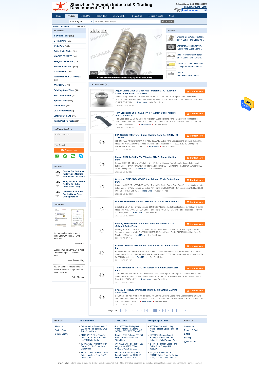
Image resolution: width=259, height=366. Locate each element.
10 (169, 310)
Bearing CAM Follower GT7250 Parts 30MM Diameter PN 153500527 (129, 337)
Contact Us (137, 16)
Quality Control (119, 16)
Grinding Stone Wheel (64, 90)
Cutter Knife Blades (63, 51)
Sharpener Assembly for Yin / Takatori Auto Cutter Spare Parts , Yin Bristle (189, 47)
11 (174, 310)
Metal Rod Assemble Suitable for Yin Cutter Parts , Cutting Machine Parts (190, 56)
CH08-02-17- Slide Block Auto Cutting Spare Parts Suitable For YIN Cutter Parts (190, 65)
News (171, 16)
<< (128, 310)
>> (180, 310)
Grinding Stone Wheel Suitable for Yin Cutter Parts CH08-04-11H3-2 (190, 38)
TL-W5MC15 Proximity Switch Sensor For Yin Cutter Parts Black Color (94, 346)
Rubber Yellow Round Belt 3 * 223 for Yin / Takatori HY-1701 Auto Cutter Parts (94, 328)
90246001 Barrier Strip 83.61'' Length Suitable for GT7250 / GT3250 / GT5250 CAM (128, 355)
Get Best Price (156, 102)
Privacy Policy (63, 363)
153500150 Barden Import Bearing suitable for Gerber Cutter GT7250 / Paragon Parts (163, 337)
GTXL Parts (59, 46)
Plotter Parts (59, 106)
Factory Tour (101, 16)
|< (122, 310)
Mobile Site (190, 342)
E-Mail (187, 334)
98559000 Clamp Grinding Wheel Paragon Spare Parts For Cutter (164, 328)
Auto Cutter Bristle (62, 95)
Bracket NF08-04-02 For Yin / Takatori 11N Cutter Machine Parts (147, 201)
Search (169, 21)
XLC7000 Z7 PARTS (63, 56)
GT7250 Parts (60, 41)
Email (204, 7)
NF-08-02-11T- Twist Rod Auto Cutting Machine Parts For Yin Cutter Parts (94, 355)
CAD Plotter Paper (62, 111)
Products (71, 16)
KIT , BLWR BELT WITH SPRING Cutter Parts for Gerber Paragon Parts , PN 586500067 (164, 355)
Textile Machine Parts (64, 121)
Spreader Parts (61, 100)
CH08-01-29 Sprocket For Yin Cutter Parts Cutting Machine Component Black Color (73, 196)
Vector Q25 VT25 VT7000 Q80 (67, 77)
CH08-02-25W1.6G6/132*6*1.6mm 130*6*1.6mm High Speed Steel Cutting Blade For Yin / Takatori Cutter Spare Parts (126, 77)
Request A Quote (192, 7)
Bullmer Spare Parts (63, 66)
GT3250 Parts (60, 85)
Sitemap (187, 338)
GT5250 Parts (60, 71)
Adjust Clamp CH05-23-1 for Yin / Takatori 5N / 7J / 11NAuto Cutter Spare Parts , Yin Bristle (145, 92)
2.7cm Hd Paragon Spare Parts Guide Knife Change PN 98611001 (163, 346)
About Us (85, 16)
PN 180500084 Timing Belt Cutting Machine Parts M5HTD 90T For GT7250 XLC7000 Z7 (128, 328)
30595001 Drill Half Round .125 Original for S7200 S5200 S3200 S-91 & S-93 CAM (129, 346)
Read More (142, 102)
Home (58, 16)
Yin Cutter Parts (61, 36)
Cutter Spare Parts (62, 116)
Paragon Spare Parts (63, 61)
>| (185, 310)
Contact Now (69, 150)
